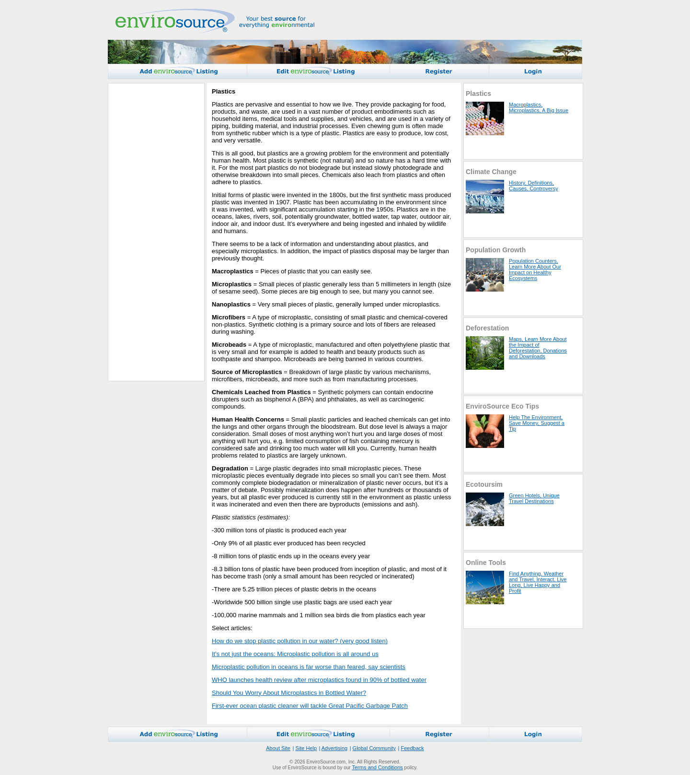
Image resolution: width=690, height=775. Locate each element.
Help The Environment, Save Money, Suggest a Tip (536, 423)
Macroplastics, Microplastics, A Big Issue (538, 107)
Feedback (412, 748)
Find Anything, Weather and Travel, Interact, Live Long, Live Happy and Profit (537, 582)
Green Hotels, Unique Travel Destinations (534, 498)
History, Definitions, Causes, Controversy (533, 185)
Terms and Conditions (377, 767)
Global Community (374, 748)
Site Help (306, 748)
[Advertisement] (151, 232)
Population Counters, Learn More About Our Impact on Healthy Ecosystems (535, 269)
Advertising (334, 748)
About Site (278, 748)
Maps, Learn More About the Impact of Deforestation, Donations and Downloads (538, 347)
